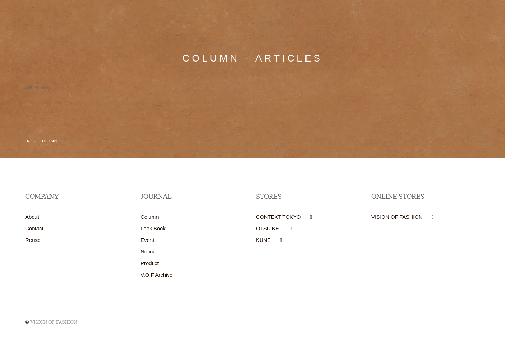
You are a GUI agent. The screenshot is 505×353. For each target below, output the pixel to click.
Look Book (153, 228)
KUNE (263, 240)
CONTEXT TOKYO (278, 217)
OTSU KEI (268, 228)
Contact (34, 228)
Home (30, 141)
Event (147, 240)
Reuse (32, 240)
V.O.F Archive (157, 275)
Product (150, 263)
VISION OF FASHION (397, 217)
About (32, 217)
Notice (148, 252)
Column (150, 217)
